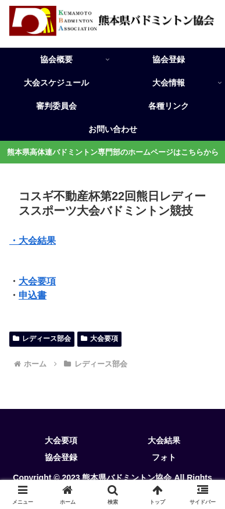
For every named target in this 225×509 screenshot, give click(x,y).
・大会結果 (32, 240)
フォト (164, 457)
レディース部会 (42, 338)
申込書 (33, 295)
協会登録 (61, 457)
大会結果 (164, 440)
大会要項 (37, 281)
